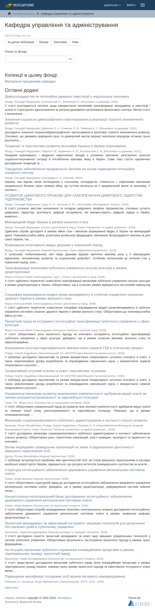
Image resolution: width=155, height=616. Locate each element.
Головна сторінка (23, 13)
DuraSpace (64, 597)
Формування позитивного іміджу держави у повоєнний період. (54, 245)
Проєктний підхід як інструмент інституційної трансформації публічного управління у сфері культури (77, 323)
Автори (43, 42)
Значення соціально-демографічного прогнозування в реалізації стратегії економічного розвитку (74, 121)
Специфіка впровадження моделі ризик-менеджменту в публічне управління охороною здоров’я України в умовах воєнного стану (74, 296)
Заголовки (60, 42)
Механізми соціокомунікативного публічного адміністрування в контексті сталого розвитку (76, 420)
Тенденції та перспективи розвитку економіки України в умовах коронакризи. (66, 146)
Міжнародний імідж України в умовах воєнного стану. (47, 222)
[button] (112, 5)
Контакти (11, 602)
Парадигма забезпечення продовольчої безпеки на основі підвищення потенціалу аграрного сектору (70, 171)
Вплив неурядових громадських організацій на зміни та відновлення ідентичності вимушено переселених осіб (69, 449)
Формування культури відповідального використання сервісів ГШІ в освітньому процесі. (74, 348)
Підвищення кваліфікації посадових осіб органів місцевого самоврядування (65, 576)
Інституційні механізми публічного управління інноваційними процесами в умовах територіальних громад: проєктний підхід (69, 552)
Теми (75, 42)
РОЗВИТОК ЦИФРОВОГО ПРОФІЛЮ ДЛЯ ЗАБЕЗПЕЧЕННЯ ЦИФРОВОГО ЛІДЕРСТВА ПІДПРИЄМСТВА (73, 197)
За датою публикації (20, 42)
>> (70, 59)
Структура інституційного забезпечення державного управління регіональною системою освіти (75, 472)
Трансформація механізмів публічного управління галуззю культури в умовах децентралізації (66, 270)
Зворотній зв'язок (30, 602)
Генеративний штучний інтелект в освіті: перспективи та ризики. (56, 371)
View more (11, 587)
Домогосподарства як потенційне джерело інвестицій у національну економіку (67, 96)
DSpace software (15, 597)
